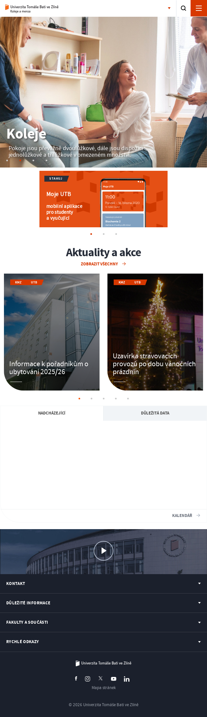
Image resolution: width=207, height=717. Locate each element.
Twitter (100, 678)
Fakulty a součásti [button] (170, 8)
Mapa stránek (104, 687)
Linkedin (126, 679)
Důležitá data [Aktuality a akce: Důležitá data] (155, 413)
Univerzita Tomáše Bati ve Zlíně (103, 663)
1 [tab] (79, 398)
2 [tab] (91, 398)
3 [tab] (103, 398)
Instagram (87, 679)
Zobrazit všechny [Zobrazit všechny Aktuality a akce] (100, 264)
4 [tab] (116, 398)
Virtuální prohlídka (103, 556)
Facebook (76, 678)
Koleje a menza (32, 8)
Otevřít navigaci (199, 8)
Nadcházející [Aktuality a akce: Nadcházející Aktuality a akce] (52, 413)
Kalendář (182, 516)
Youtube (113, 679)
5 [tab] (128, 398)
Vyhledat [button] (183, 8)
